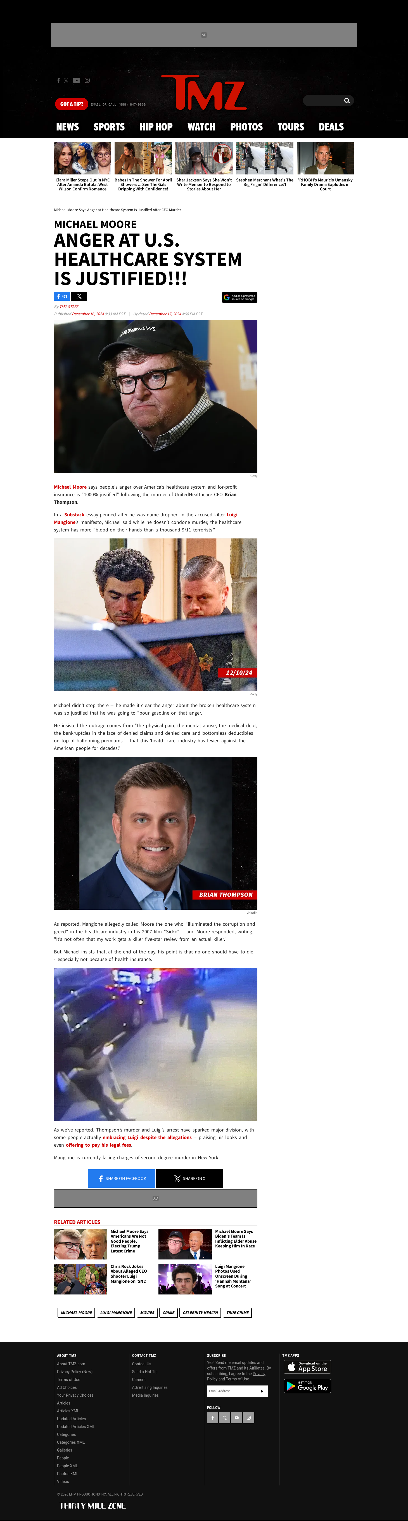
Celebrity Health (200, 1312)
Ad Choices (67, 1387)
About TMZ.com (71, 1364)
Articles (63, 1403)
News (67, 127)
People (63, 1458)
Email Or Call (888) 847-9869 (118, 105)
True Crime (237, 1312)
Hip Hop (156, 127)
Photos (246, 127)
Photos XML (67, 1473)
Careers (139, 1379)
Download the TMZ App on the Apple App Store (307, 1367)
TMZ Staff (68, 306)
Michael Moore (76, 1312)
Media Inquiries (145, 1395)
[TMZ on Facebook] (58, 80)
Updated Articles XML (76, 1426)
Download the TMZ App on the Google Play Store (307, 1386)
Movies (147, 1312)
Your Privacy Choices (75, 1395)
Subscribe (262, 1391)
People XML (67, 1466)
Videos (63, 1481)
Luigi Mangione (116, 1312)
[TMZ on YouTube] (236, 1417)
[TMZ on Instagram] (87, 80)
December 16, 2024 (88, 313)
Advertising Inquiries (150, 1387)
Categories (66, 1434)
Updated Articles (71, 1419)
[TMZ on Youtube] (76, 80)
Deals (331, 127)
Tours (290, 127)
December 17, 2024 (165, 313)
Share (122, 1178)
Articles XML (68, 1411)
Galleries (64, 1450)
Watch (201, 127)
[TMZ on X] (67, 80)
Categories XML (71, 1442)
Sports (109, 127)
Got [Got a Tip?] (71, 104)
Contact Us (141, 1364)
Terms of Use (68, 1379)
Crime (168, 1312)
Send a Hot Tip (145, 1372)
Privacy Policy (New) (74, 1372)
